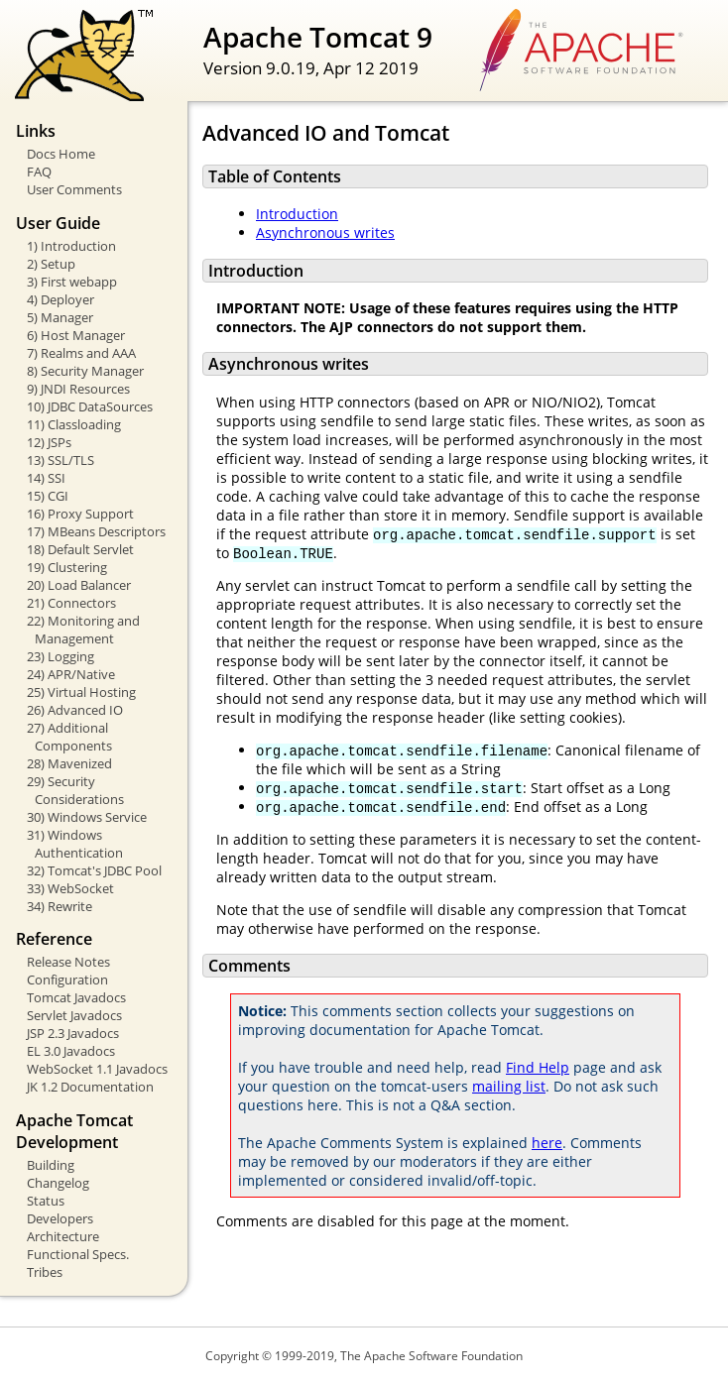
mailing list (509, 1086)
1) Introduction (71, 246)
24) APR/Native (71, 674)
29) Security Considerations (75, 790)
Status (45, 1201)
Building (50, 1165)
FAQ (39, 171)
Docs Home (61, 154)
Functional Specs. (78, 1254)
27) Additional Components (69, 736)
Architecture (63, 1236)
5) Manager (60, 317)
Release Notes (68, 962)
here (547, 1142)
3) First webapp (72, 281)
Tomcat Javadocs (76, 997)
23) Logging (60, 656)
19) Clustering (67, 567)
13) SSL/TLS (60, 460)
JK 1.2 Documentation (90, 1087)
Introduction (297, 213)
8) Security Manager (85, 371)
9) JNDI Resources (78, 389)
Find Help (537, 1067)
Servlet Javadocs (74, 1015)
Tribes (44, 1272)
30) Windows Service (87, 817)
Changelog (58, 1183)
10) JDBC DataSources (90, 406)
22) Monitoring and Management (83, 629)
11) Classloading (74, 424)
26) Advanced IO (75, 710)
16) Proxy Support (80, 513)
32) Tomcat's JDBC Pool (94, 870)
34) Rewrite (59, 906)
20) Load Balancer (79, 585)
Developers (60, 1218)
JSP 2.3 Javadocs (73, 1033)
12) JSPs (49, 442)
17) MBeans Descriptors (96, 531)
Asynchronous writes (325, 232)
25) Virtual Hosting (81, 692)
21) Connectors (71, 603)
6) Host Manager (76, 335)
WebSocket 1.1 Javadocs (97, 1069)
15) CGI (47, 496)
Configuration (67, 979)
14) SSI (46, 478)
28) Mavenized (69, 763)
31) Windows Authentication (75, 844)
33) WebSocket (70, 888)
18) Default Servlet (80, 549)
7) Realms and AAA (81, 353)
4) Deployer (60, 299)
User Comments (74, 189)
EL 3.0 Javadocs (71, 1051)
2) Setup (51, 264)
